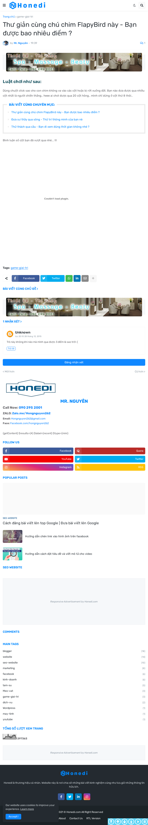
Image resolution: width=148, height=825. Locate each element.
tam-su (74, 685)
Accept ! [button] (13, 816)
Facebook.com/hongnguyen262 (29, 423)
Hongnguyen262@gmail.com (28, 418)
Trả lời (11, 348)
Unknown (22, 332)
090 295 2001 (30, 408)
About (62, 818)
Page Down (124, 821)
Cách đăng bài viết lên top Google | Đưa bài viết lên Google (51, 523)
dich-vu (74, 703)
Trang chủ (9, 16)
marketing (74, 668)
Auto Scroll (138, 821)
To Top (111, 821)
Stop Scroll (144, 821)
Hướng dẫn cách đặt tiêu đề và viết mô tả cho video (58, 554)
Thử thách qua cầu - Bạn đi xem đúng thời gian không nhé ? (50, 126)
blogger (74, 651)
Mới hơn (9, 371)
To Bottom (131, 821)
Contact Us (76, 818)
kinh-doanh (74, 680)
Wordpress (74, 708)
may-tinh (74, 714)
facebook (74, 674)
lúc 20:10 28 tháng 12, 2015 (28, 336)
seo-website (74, 663)
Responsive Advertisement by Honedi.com (74, 601)
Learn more (27, 809)
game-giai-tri (25, 16)
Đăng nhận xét (74, 362)
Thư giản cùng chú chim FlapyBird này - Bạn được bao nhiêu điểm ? (55, 112)
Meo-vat (74, 691)
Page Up (117, 821)
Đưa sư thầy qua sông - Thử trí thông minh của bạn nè (46, 119)
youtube (74, 720)
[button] (4, 5)
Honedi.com (73, 812)
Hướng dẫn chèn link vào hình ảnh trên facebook (57, 536)
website (74, 657)
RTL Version (93, 818)
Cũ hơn (139, 371)
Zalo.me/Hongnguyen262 (31, 413)
